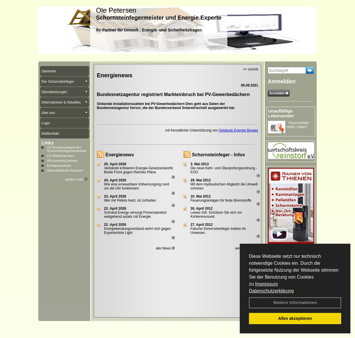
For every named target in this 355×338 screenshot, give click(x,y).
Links (47, 142)
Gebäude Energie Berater (238, 130)
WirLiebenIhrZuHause (62, 160)
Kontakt (112, 324)
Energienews (119, 154)
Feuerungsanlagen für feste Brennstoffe (220, 200)
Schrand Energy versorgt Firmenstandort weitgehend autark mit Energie (135, 215)
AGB (201, 324)
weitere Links (76, 179)
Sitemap (215, 324)
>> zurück (250, 69)
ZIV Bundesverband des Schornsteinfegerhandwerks (66, 149)
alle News (165, 248)
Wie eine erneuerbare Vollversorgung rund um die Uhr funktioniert (136, 186)
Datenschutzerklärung (271, 290)
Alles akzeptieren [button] (295, 318)
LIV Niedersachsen (60, 155)
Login (98, 324)
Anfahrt (187, 324)
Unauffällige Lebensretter (281, 113)
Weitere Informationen (295, 302)
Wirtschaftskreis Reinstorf (65, 170)
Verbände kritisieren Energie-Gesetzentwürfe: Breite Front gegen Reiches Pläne (139, 170)
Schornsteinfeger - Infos (218, 154)
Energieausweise (59, 165)
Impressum (266, 283)
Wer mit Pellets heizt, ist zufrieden (130, 200)
